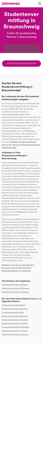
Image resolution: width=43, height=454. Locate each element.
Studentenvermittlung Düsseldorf (15, 327)
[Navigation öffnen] (39, 3)
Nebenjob (21, 212)
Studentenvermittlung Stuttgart (15, 320)
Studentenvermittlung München (15, 316)
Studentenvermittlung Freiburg (14, 331)
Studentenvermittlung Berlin (13, 305)
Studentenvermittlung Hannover (15, 285)
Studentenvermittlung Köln (13, 312)
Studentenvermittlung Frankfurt (15, 323)
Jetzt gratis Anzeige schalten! (21, 63)
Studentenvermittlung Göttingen (15, 292)
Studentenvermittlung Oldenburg (15, 288)
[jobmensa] (11, 3)
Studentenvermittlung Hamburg (15, 309)
